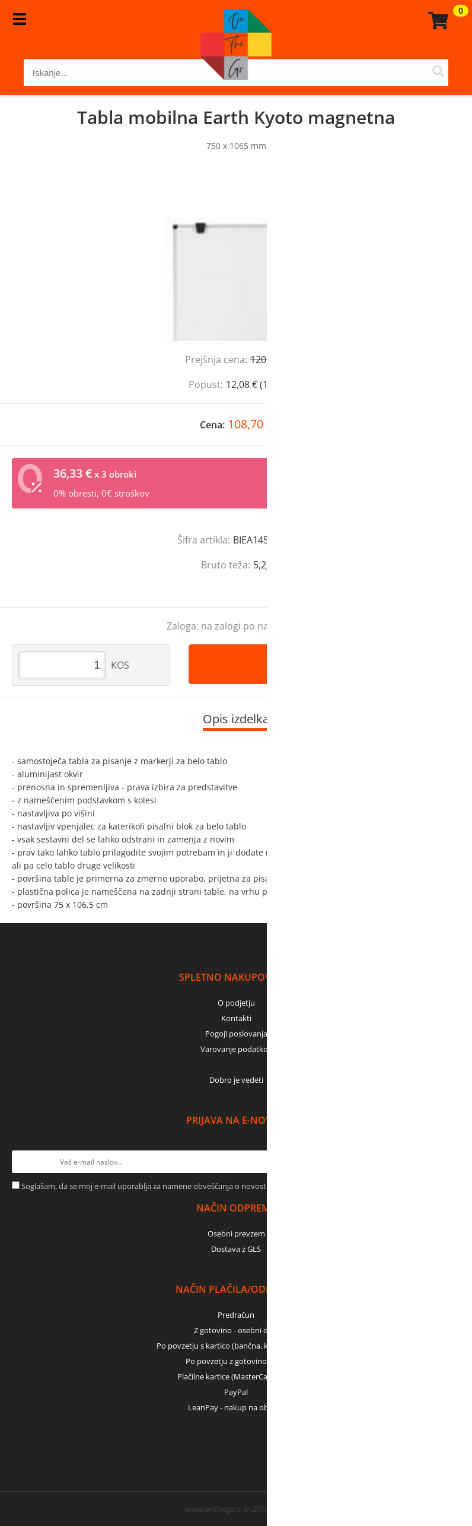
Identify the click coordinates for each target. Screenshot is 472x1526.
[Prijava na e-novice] (449, 1161)
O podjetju (236, 1002)
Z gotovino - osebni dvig (236, 1330)
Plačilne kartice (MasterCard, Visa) (236, 1376)
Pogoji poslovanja (236, 1033)
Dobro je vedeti (236, 1079)
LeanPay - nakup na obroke (236, 1407)
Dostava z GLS (236, 1249)
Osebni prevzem (236, 1233)
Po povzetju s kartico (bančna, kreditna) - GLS (236, 1345)
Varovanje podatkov (236, 1049)
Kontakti (236, 1018)
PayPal (236, 1392)
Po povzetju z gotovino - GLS (236, 1361)
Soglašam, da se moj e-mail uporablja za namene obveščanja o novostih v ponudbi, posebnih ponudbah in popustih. (225, 1186)
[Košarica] (436, 21)
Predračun (236, 1314)
